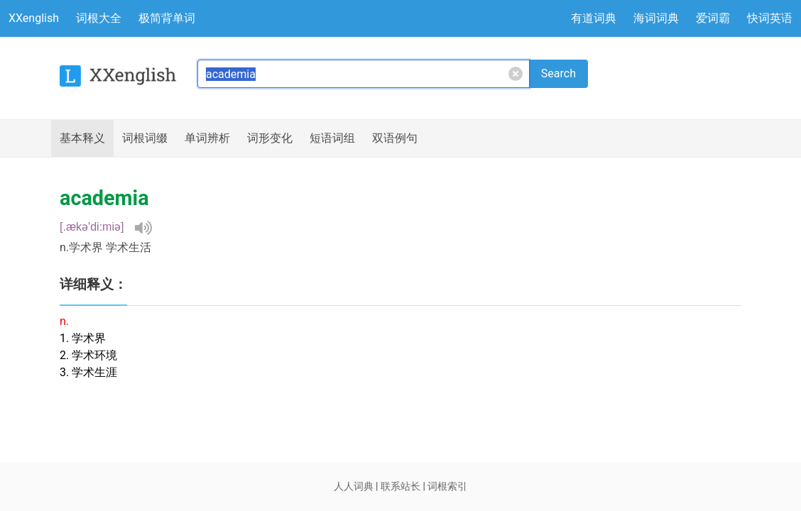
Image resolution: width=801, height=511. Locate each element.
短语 (332, 138)
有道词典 (593, 18)
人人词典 (354, 486)
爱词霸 (713, 18)
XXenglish (34, 18)
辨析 (207, 138)
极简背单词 (166, 18)
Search (558, 73)
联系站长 (400, 486)
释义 (82, 138)
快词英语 (769, 18)
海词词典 (656, 18)
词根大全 (98, 18)
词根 (145, 138)
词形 (270, 138)
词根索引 (447, 486)
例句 (395, 138)
